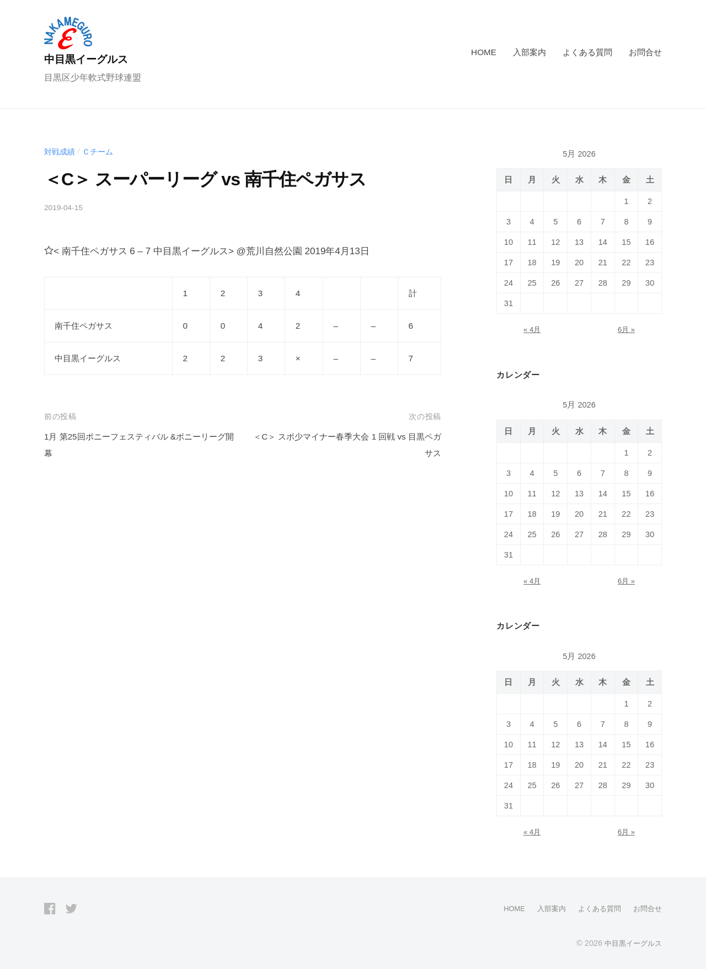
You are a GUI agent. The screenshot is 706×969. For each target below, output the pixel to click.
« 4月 (532, 329)
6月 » (626, 329)
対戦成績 (60, 151)
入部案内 (529, 52)
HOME (483, 52)
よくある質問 (587, 52)
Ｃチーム (100, 151)
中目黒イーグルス (93, 59)
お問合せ (645, 52)
